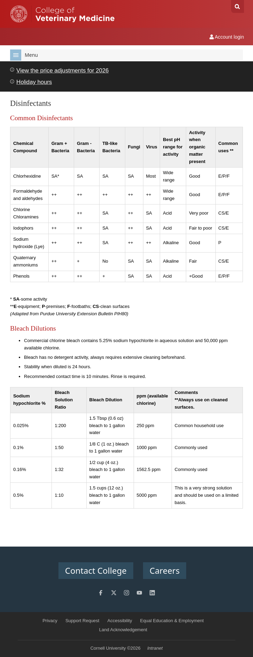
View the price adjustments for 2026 (62, 70)
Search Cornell (237, 6)
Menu (24, 55)
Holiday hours (34, 82)
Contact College (96, 570)
